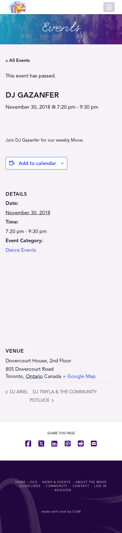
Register (63, 490)
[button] (109, 7)
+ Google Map (79, 376)
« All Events (18, 60)
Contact (81, 486)
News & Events (56, 482)
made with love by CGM (61, 511)
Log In (100, 486)
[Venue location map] (61, 298)
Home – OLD (26, 482)
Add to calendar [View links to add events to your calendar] (37, 163)
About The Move (91, 482)
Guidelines (30, 486)
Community (57, 486)
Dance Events (21, 250)
